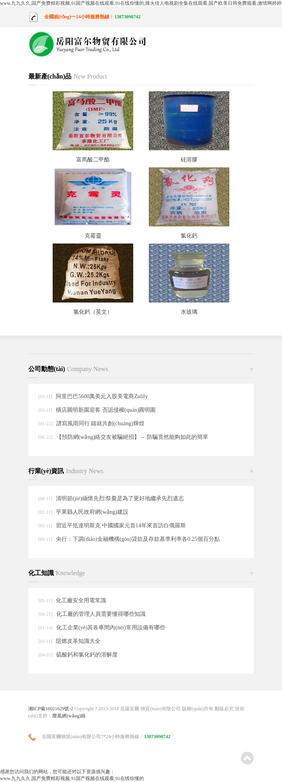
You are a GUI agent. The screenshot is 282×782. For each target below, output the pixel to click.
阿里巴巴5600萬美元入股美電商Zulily (102, 396)
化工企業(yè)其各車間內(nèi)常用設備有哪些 (110, 628)
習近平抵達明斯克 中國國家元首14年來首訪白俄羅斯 (121, 526)
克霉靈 (93, 236)
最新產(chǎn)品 (67, 76)
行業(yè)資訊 (66, 471)
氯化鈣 (189, 236)
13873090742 (127, 17)
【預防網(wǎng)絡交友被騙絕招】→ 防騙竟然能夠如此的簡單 (132, 437)
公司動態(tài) (68, 368)
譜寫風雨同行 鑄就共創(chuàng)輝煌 (100, 423)
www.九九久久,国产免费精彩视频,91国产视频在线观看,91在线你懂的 (72, 778)
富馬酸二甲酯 (93, 160)
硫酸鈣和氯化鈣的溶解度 (87, 655)
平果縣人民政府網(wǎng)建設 (92, 512)
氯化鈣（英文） (92, 312)
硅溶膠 (189, 160)
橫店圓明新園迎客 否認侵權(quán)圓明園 (106, 410)
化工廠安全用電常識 (81, 600)
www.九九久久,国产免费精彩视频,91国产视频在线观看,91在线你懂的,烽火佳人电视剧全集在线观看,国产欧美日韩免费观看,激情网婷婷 (141, 3)
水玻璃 (189, 312)
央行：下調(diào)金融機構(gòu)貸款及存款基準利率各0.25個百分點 (137, 539)
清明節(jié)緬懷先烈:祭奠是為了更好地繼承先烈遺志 (120, 498)
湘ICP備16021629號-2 (50, 708)
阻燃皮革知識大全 (78, 641)
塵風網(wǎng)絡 (69, 716)
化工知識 (56, 573)
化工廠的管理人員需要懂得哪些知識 (101, 614)
